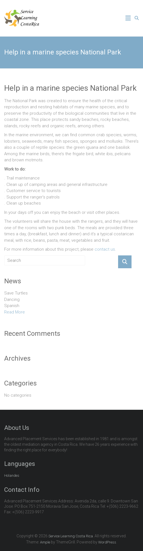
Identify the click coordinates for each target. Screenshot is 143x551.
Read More (14, 312)
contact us (105, 249)
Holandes (11, 475)
